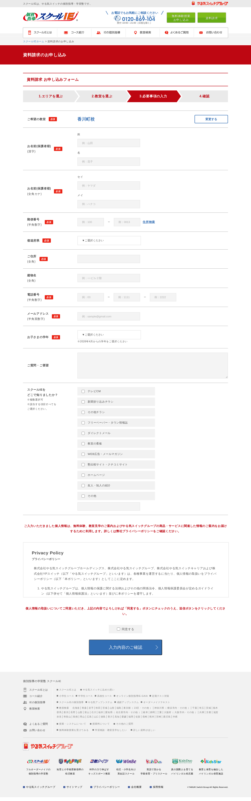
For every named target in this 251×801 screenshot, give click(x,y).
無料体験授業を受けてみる (73, 734)
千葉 (194, 711)
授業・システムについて (72, 727)
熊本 (151, 720)
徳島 (103, 720)
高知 (117, 720)
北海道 (76, 711)
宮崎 (158, 720)
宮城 (104, 711)
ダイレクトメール (96, 437)
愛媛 (124, 720)
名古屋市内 (122, 716)
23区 (136, 711)
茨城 (208, 711)
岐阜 (145, 716)
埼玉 (201, 711)
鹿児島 (166, 720)
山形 (112, 711)
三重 (159, 716)
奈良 (59, 720)
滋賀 (215, 716)
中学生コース (85, 699)
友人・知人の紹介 (96, 489)
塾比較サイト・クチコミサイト (105, 468)
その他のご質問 (124, 727)
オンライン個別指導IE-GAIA (132, 699)
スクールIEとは (67, 693)
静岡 (152, 716)
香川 (110, 720)
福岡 (130, 720)
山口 (96, 720)
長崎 (144, 720)
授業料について (101, 727)
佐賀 (138, 720)
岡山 (82, 720)
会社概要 (136, 790)
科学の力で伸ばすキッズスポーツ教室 (99, 773)
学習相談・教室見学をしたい (111, 734)
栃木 (215, 711)
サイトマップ (74, 790)
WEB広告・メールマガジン (102, 458)
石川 (93, 716)
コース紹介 (74, 32)
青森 (84, 711)
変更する (211, 119)
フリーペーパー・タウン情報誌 (105, 426)
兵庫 (201, 716)
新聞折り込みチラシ (98, 405)
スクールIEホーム (33, 41)
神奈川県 (159, 711)
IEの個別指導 (108, 32)
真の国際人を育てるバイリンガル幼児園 (182, 773)
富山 (87, 716)
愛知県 (109, 716)
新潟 (66, 716)
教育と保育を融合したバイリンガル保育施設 (211, 773)
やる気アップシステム (100, 706)
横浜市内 (172, 711)
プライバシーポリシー (106, 790)
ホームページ (93, 478)
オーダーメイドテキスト (156, 706)
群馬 (59, 716)
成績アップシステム (128, 706)
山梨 (80, 716)
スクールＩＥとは (40, 32)
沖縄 (175, 720)
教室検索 (143, 32)
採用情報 (158, 790)
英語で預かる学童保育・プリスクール (154, 773)
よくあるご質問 (177, 32)
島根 (75, 720)
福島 (119, 711)
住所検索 (149, 222)
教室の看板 (92, 447)
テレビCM (91, 395)
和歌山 (67, 720)
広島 (89, 720)
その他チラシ (93, 416)
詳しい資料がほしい (144, 734)
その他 (89, 499)
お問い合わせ (211, 32)
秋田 (98, 711)
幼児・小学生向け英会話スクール (126, 773)
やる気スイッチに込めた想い (99, 693)
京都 (208, 716)
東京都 (127, 711)
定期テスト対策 (160, 699)
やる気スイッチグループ (40, 790)
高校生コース (104, 699)
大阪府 (167, 716)
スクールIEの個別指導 (71, 706)
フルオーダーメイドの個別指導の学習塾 (38, 773)
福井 (100, 716)
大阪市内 (179, 716)
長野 (72, 716)
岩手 (91, 711)
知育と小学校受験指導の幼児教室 (70, 773)
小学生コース (66, 699)
